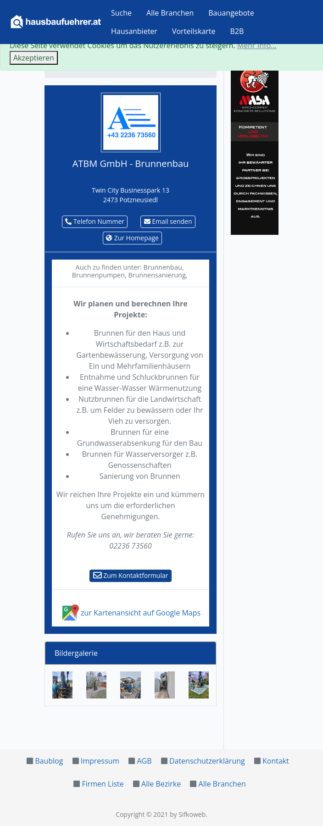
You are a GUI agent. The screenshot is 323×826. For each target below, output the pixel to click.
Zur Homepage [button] (132, 237)
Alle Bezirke (161, 784)
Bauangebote (231, 13)
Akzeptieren (33, 58)
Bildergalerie (76, 653)
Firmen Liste (102, 784)
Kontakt (275, 761)
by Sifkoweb (188, 814)
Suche (121, 13)
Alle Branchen (170, 13)
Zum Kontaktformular (130, 575)
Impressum (100, 761)
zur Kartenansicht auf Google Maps (130, 613)
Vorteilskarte (194, 31)
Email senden (168, 221)
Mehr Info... (257, 45)
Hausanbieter (134, 31)
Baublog (49, 761)
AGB (144, 761)
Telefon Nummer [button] (94, 221)
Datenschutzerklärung (207, 761)
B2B (237, 31)
